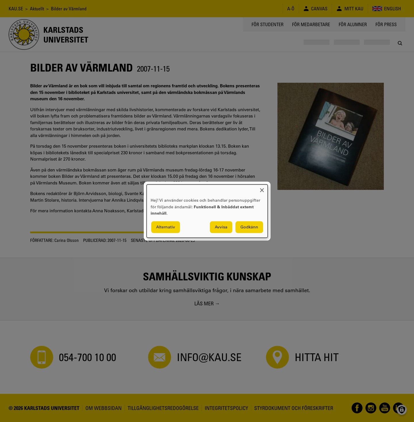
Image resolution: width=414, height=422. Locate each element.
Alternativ (165, 227)
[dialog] (207, 211)
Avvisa (221, 227)
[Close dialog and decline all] (262, 188)
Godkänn (249, 227)
